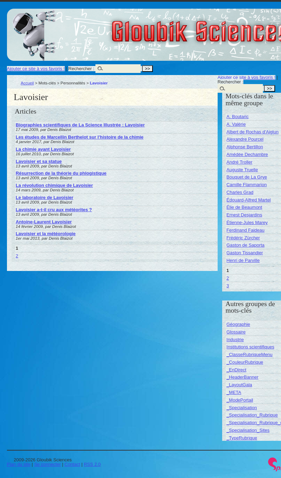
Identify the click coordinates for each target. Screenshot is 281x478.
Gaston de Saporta (245, 245)
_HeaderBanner (242, 377)
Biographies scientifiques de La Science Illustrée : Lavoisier (80, 124)
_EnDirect (236, 369)
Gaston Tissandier (244, 252)
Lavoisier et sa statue (39, 161)
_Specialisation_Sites (248, 430)
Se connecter (47, 464)
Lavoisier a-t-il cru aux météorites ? (54, 209)
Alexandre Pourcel (244, 139)
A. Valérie (235, 124)
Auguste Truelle (242, 169)
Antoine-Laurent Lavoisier (44, 221)
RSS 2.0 (92, 464)
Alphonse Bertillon (244, 146)
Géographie (238, 324)
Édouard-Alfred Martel (248, 200)
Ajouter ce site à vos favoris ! (36, 68)
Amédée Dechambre (247, 154)
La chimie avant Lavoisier (43, 149)
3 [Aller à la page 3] (227, 285)
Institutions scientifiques (250, 346)
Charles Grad (239, 192)
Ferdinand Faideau (245, 230)
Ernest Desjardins (244, 214)
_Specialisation (241, 407)
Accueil (27, 83)
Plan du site (19, 464)
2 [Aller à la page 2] (17, 255)
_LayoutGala (239, 384)
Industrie (235, 339)
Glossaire (235, 332)
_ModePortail (239, 400)
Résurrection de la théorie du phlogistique (61, 173)
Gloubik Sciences (240, 27)
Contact (72, 464)
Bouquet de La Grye (246, 177)
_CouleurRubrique (244, 362)
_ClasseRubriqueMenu (249, 354)
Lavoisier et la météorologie (46, 233)
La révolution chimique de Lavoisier (54, 185)
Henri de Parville (242, 260)
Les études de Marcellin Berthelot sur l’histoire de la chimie (79, 137)
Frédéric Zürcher (243, 237)
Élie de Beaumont (244, 207)
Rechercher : (81, 68)
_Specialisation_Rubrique (252, 415)
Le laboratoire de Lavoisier (44, 197)
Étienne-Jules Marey (247, 222)
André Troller (239, 162)
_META (233, 392)
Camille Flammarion (246, 184)
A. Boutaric (237, 116)
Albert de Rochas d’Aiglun (252, 131)
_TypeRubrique (241, 437)
